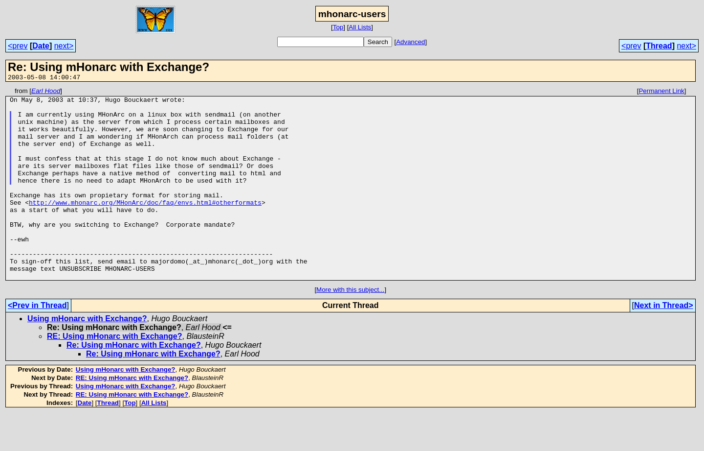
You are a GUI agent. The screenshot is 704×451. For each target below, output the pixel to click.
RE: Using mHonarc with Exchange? (114, 374)
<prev (17, 46)
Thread (659, 46)
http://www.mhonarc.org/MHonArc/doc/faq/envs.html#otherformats (145, 225)
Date (40, 46)
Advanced (410, 42)
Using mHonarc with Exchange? (87, 357)
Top (338, 27)
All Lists (360, 27)
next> (64, 46)
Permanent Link (661, 92)
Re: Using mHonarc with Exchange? (133, 383)
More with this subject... (350, 328)
